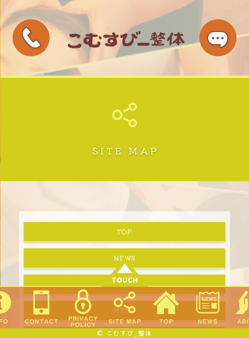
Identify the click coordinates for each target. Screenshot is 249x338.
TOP (124, 231)
